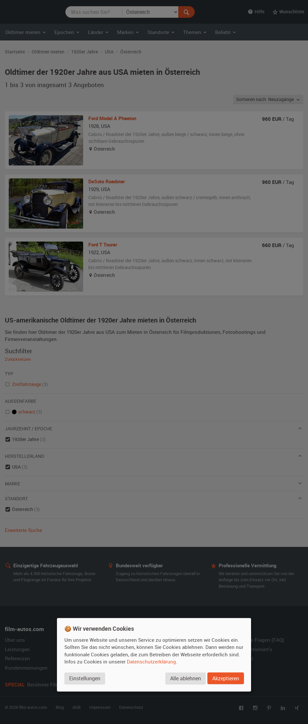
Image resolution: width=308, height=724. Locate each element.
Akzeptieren (225, 678)
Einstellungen (84, 678)
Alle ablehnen (185, 678)
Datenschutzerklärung (151, 661)
